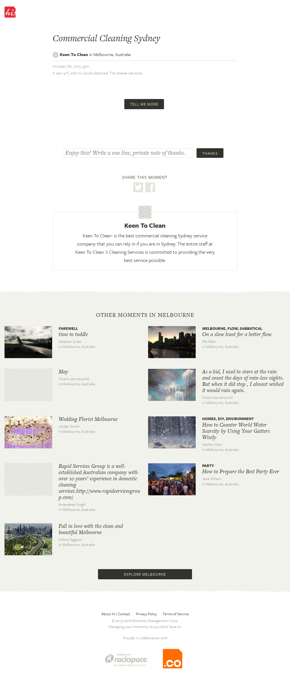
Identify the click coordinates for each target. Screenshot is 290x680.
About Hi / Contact (115, 614)
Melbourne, (112, 54)
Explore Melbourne (145, 574)
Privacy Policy (146, 614)
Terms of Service (176, 614)
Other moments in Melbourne (145, 315)
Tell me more (144, 104)
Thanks (210, 153)
